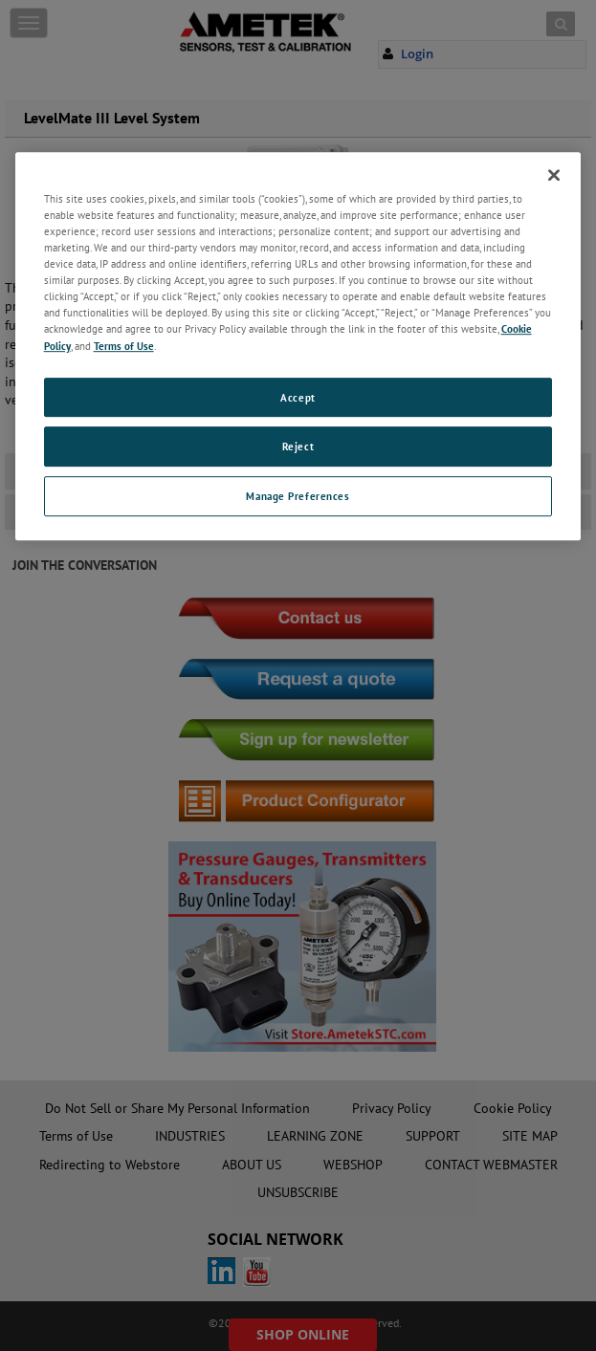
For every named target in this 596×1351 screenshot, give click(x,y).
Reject (298, 447)
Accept (297, 397)
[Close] (554, 175)
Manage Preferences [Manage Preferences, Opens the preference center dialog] (297, 497)
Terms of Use (124, 345)
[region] (298, 346)
